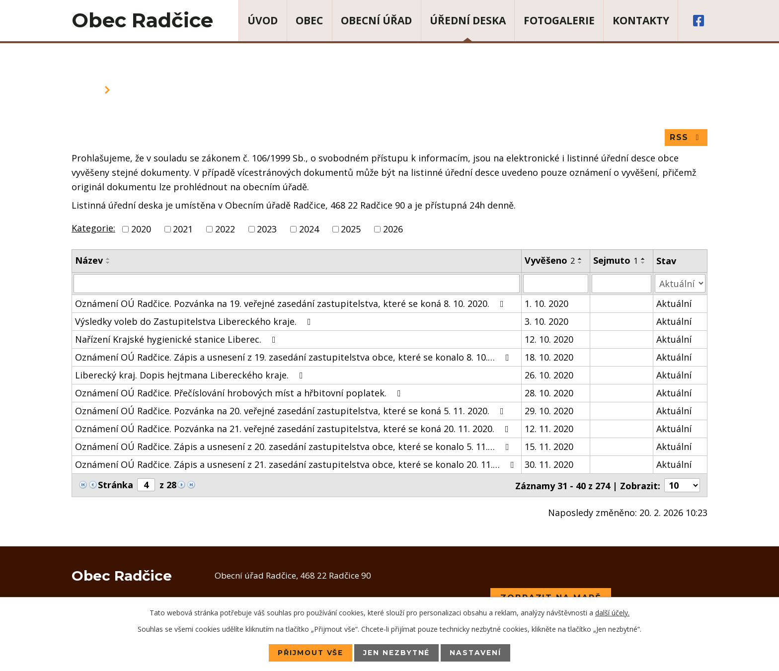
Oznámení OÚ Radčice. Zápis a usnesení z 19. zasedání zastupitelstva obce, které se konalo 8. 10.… (294, 357)
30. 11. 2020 (549, 464)
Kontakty (641, 20)
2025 (351, 229)
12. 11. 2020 (549, 429)
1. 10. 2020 (546, 303)
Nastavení (477, 652)
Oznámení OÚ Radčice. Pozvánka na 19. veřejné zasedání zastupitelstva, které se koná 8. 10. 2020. (291, 303)
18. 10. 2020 (549, 357)
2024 (309, 229)
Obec (309, 20)
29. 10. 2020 (549, 411)
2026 (393, 229)
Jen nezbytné (397, 652)
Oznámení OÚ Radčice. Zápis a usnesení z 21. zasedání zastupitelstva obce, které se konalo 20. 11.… (296, 464)
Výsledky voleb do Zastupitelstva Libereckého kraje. (195, 321)
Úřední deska (468, 20)
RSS (685, 138)
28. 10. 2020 (549, 393)
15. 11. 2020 (549, 446)
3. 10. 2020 (546, 321)
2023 (267, 229)
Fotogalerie (559, 20)
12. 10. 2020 (549, 339)
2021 (183, 229)
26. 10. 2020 (549, 375)
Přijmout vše (309, 652)
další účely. (612, 612)
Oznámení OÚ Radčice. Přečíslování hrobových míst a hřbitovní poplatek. (240, 393)
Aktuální (674, 303)
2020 (141, 229)
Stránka (115, 485)
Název (89, 261)
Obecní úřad (376, 20)
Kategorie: (93, 228)
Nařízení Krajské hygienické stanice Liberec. (177, 339)
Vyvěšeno (550, 261)
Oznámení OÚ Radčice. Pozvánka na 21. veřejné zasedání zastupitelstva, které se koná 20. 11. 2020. (294, 429)
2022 (225, 229)
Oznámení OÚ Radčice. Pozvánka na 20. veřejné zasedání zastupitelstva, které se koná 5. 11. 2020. (291, 411)
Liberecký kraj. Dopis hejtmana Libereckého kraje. (191, 375)
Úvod (262, 20)
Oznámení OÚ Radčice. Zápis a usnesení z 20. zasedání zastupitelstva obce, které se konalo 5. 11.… (294, 446)
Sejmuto (615, 261)
